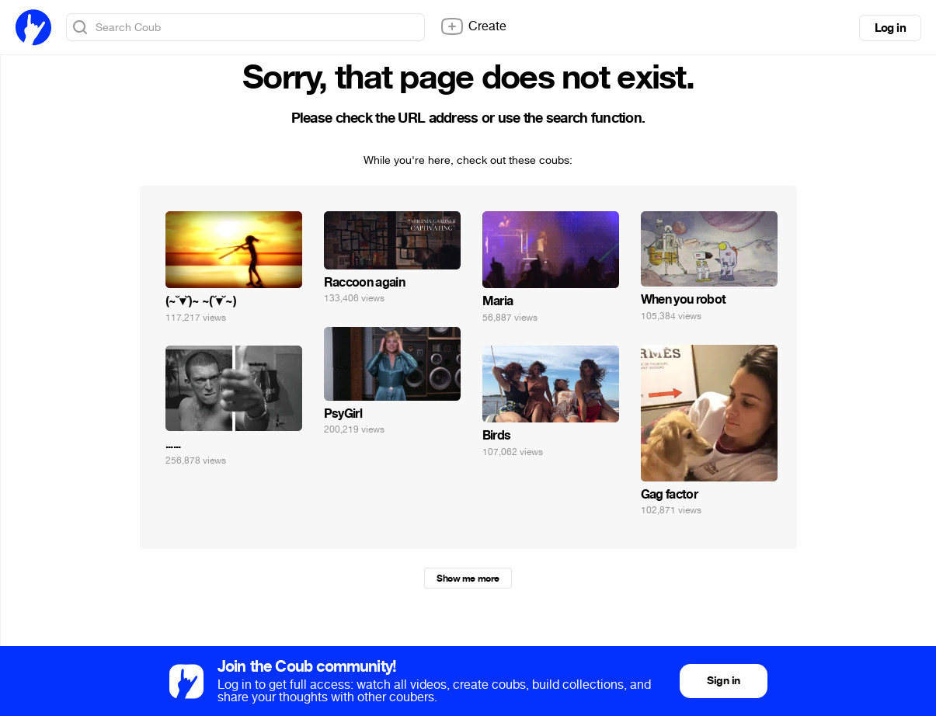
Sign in (723, 680)
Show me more (468, 578)
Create (473, 26)
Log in (890, 28)
